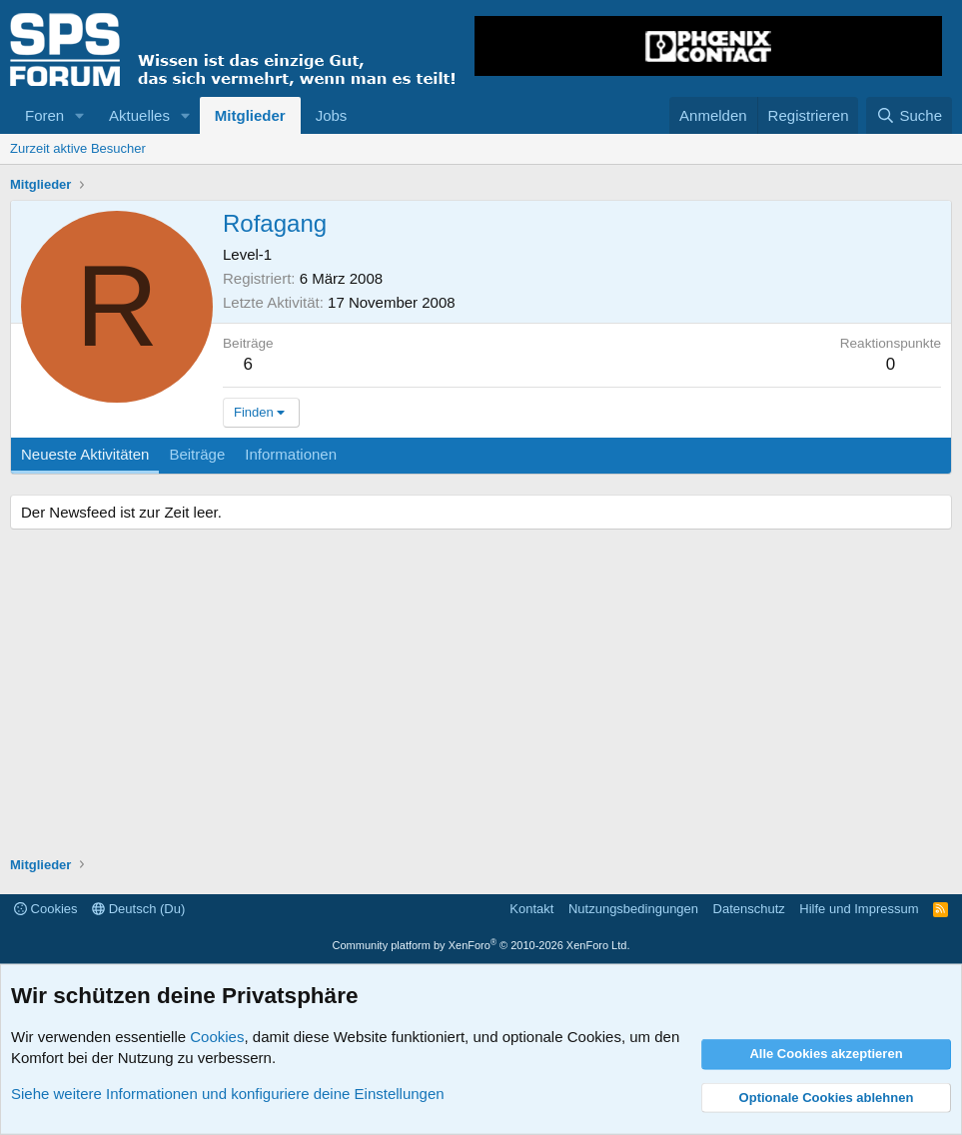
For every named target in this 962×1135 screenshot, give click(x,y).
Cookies (46, 908)
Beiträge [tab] (197, 454)
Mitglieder (250, 115)
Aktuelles (139, 115)
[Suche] (909, 115)
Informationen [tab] (291, 454)
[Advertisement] (481, 695)
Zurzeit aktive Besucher (78, 148)
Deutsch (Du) (138, 908)
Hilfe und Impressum (858, 908)
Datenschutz (749, 908)
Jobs (332, 115)
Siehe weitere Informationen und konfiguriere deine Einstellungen (228, 1093)
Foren (44, 115)
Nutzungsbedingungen (633, 908)
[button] (80, 115)
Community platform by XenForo (481, 945)
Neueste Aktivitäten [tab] (85, 454)
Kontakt (531, 908)
